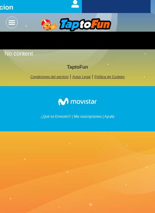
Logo (76, 25)
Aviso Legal (81, 77)
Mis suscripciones (88, 116)
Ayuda (109, 116)
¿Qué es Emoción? (56, 116)
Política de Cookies (109, 77)
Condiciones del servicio (49, 77)
